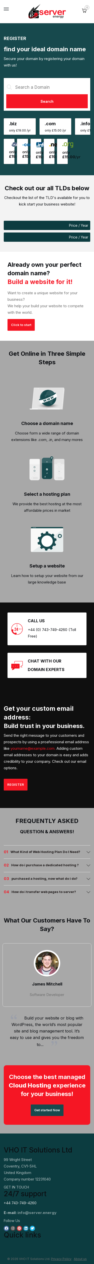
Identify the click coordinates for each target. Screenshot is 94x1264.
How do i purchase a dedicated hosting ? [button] (45, 865)
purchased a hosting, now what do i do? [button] (45, 878)
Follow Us (12, 1220)
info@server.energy (37, 1212)
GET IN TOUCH (16, 1187)
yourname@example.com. (33, 748)
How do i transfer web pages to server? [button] (44, 892)
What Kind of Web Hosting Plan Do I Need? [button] (45, 852)
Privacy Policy (61, 1259)
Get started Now (47, 1110)
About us (80, 1259)
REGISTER (15, 784)
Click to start (21, 325)
